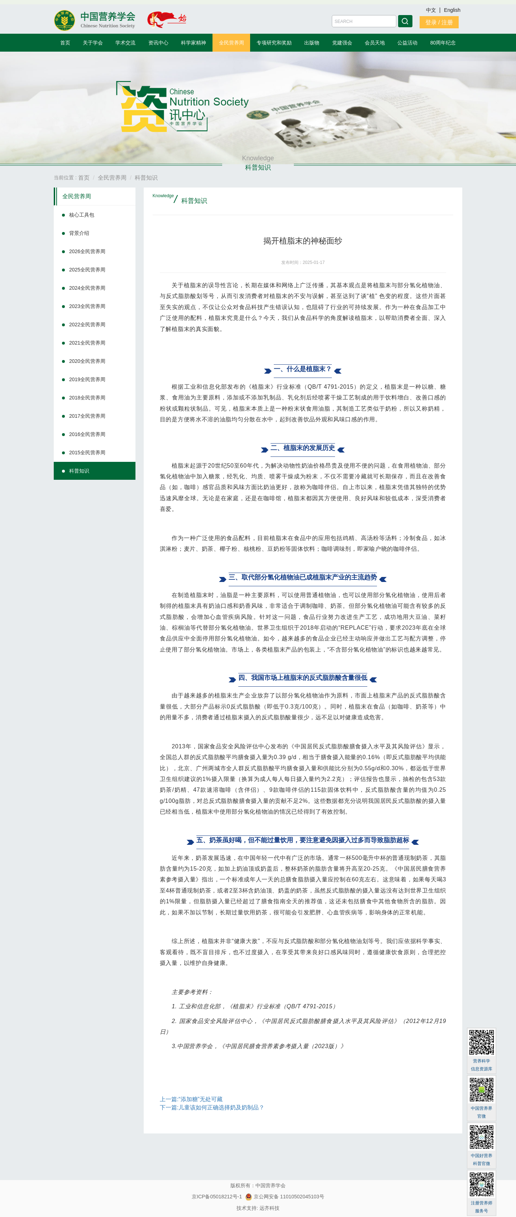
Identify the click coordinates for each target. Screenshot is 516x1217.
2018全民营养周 (87, 398)
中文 (432, 10)
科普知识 (79, 471)
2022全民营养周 (87, 324)
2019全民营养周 (87, 379)
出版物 (311, 43)
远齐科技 (269, 1208)
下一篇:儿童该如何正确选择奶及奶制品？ (212, 1107)
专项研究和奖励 (274, 43)
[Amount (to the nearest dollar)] (364, 21)
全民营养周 (231, 43)
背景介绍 (79, 233)
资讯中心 (158, 43)
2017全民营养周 (87, 416)
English (452, 10)
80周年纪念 (443, 43)
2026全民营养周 (87, 251)
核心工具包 (81, 215)
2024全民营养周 (87, 288)
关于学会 (93, 43)
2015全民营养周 (87, 452)
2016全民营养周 (87, 434)
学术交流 (125, 43)
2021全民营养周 (87, 343)
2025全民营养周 (87, 270)
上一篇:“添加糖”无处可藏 (191, 1099)
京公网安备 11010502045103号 (284, 1196)
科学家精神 (193, 43)
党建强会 (342, 43)
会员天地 (375, 43)
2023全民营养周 (87, 306)
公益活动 (407, 43)
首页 (65, 43)
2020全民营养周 (87, 361)
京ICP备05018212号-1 (217, 1196)
